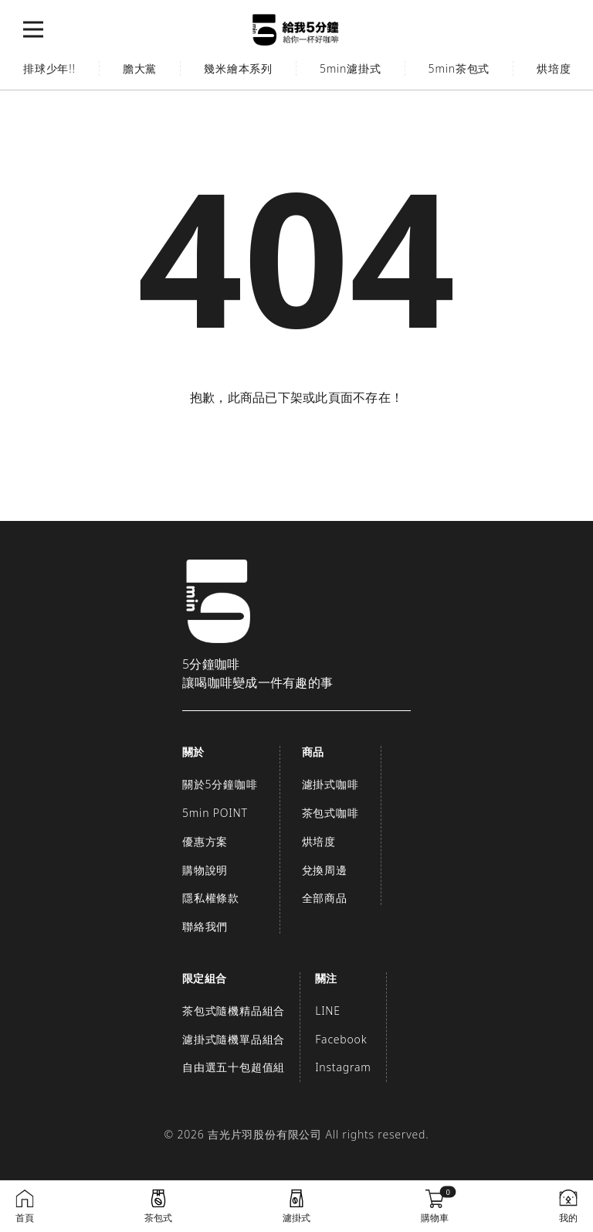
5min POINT (215, 812)
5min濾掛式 (350, 68)
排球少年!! (49, 68)
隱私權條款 (210, 897)
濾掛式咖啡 (330, 784)
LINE (328, 1010)
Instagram (343, 1067)
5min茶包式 (459, 68)
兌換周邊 (324, 870)
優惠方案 (205, 841)
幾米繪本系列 (238, 68)
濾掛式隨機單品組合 (233, 1039)
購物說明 (205, 870)
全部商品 (324, 897)
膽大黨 (140, 68)
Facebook (341, 1039)
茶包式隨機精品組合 (233, 1010)
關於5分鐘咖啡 (220, 784)
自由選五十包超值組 (233, 1067)
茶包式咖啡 (330, 812)
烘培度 (319, 841)
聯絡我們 (205, 926)
